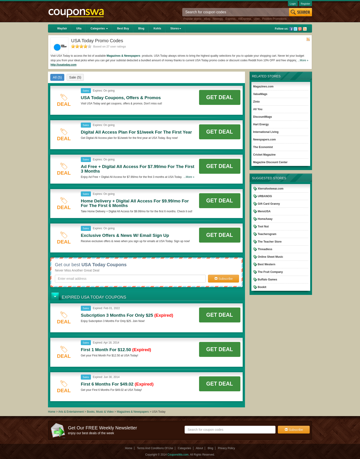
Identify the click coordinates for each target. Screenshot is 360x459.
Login (293, 3)
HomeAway (265, 219)
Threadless (265, 249)
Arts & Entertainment (71, 411)
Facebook (291, 29)
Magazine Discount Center (270, 162)
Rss (305, 29)
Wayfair (62, 28)
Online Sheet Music (270, 256)
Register (305, 3)
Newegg (218, 18)
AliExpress (244, 18)
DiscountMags (262, 116)
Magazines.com (263, 86)
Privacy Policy (226, 448)
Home (51, 411)
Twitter (295, 29)
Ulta (79, 28)
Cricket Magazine (264, 154)
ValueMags (260, 94)
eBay (207, 18)
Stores (175, 28)
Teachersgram (267, 234)
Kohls (157, 28)
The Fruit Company (270, 272)
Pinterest (300, 29)
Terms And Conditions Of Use (155, 448)
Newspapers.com (264, 139)
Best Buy (123, 28)
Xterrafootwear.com (271, 188)
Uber (256, 18)
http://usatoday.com (63, 64)
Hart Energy (261, 124)
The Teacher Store (270, 241)
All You (257, 109)
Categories (99, 28)
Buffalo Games (267, 279)
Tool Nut (263, 226)
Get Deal (219, 97)
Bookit (262, 287)
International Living (266, 132)
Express (230, 18)
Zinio (256, 101)
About (199, 448)
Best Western (266, 264)
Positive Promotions (274, 18)
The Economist (263, 147)
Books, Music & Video (100, 411)
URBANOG (265, 196)
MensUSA (264, 211)
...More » (303, 60)
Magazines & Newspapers (124, 55)
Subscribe (223, 278)
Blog (141, 28)
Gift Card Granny (269, 203)
